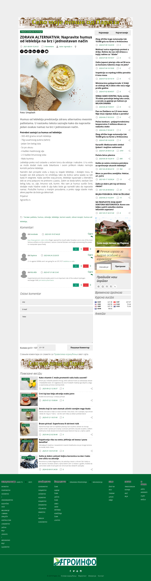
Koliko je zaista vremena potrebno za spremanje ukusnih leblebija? (112, 164)
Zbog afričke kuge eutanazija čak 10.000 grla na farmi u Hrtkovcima (112, 40)
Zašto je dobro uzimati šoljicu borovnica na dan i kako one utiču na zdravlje (64, 457)
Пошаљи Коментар (80, 347)
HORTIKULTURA (6, 520)
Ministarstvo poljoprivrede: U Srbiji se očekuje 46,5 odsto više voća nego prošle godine (113, 85)
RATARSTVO (4, 487)
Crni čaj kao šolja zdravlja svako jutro (56, 393)
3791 (121, 150)
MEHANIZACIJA (97, 482)
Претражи (120, 266)
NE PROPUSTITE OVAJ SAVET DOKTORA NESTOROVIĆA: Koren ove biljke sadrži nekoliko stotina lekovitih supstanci (113, 206)
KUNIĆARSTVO (42, 522)
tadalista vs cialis (69, 261)
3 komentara (49, 46)
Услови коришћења (68, 576)
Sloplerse (33, 255)
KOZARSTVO (42, 498)
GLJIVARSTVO (5, 547)
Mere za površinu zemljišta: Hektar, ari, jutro (112, 174)
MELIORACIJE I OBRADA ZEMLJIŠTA (5, 513)
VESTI (30, 482)
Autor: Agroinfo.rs (65, 46)
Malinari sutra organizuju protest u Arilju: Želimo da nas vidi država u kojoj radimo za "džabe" (112, 52)
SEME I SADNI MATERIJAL (57, 507)
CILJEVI (143, 496)
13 (121, 179)
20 (121, 190)
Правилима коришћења (66, 354)
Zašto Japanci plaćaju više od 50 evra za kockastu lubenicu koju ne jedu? (113, 63)
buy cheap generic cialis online (38, 240)
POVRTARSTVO (5, 490)
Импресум (92, 576)
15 (121, 198)
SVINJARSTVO (42, 490)
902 (121, 169)
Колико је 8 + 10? (28, 347)
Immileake (34, 234)
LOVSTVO (57, 520)
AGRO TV (20, 482)
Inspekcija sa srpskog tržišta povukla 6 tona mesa (113, 73)
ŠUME (56, 487)
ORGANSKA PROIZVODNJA (78, 482)
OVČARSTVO (42, 494)
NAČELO (143, 500)
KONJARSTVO (42, 501)
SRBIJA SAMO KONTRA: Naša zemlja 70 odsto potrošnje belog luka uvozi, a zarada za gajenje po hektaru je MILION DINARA (113, 100)
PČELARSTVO (42, 509)
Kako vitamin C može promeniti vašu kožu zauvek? (63, 377)
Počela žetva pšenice (105, 155)
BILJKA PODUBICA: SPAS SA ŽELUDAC (113, 194)
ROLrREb (33, 272)
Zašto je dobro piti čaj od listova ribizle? (111, 185)
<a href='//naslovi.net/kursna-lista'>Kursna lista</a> (113, 305)
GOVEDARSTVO (43, 487)
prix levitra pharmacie (46, 280)
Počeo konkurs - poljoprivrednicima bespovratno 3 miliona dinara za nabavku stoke (112, 124)
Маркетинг (82, 576)
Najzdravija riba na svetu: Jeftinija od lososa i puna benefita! (63, 440)
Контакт (101, 576)
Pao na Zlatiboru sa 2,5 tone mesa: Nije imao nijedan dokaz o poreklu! (112, 112)
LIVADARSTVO (5, 524)
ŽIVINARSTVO (42, 505)
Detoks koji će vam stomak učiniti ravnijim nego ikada (64, 408)
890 (121, 158)
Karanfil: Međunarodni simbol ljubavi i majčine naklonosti (110, 145)
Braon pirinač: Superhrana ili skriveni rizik (59, 423)
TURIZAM (111, 493)
